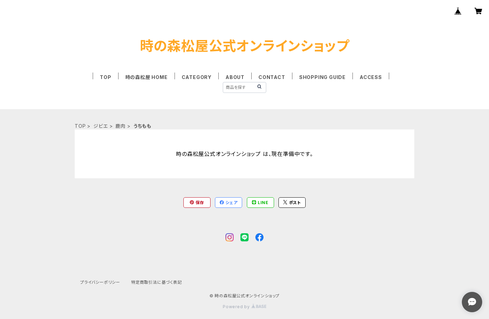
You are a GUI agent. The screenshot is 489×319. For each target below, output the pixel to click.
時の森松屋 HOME (146, 77)
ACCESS (371, 77)
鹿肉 (120, 126)
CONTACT (271, 77)
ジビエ (100, 126)
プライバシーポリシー (100, 282)
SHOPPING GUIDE (322, 77)
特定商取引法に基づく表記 (156, 282)
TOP (105, 77)
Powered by (244, 306)
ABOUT (234, 77)
